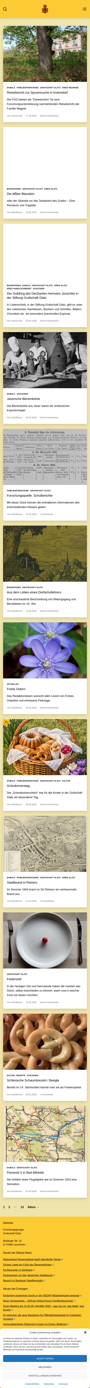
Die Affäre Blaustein (20, 194)
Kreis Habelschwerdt (19, 289)
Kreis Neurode (70, 88)
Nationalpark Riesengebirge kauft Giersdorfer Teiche (33, 1259)
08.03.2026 (31, 1094)
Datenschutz (49, 1384)
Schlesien (38, 289)
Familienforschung (28, 88)
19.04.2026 (31, 514)
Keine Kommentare (49, 115)
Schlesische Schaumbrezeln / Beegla (33, 1080)
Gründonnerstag (18, 785)
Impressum (63, 1384)
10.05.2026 (31, 212)
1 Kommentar (46, 514)
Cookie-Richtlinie (32, 1384)
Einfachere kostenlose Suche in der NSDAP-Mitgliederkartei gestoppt (42, 1295)
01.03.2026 (31, 1191)
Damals (11, 88)
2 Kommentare (47, 901)
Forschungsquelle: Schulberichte (30, 495)
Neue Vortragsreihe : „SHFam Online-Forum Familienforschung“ (39, 1301)
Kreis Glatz (50, 189)
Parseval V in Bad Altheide (25, 1172)
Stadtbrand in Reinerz (22, 882)
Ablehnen (45, 1367)
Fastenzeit (14, 979)
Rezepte (20, 1075)
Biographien (14, 189)
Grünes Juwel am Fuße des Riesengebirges (28, 1264)
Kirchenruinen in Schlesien (19, 1270)
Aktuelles (13, 684)
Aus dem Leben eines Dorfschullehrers (34, 592)
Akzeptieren (45, 1358)
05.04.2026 (31, 707)
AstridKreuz (16, 212)
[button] (85, 1332)
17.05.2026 (31, 115)
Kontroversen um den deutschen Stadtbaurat (29, 1275)
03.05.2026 (31, 321)
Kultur (66, 781)
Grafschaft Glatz (50, 88)
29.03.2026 (31, 804)
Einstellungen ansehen (45, 1375)
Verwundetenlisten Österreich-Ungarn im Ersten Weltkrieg (36, 1324)
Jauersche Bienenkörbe (23, 399)
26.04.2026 (31, 417)
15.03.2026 (31, 1002)
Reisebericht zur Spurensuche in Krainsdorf (37, 92)
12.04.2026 (31, 611)
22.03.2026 (31, 901)
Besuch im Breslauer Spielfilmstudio (24, 1280)
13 (22, 1207)
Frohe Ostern (16, 689)
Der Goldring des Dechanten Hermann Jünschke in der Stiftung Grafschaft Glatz (42, 295)
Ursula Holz (16, 115)
